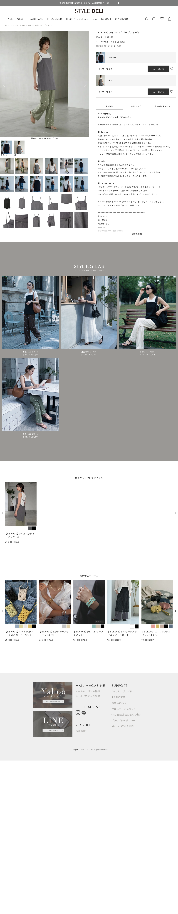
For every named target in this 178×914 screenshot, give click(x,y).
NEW (20, 19)
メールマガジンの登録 (88, 691)
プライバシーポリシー (123, 720)
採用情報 (81, 730)
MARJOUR (121, 19)
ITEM (70, 19)
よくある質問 (118, 697)
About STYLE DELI (123, 726)
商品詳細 (109, 106)
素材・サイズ (136, 106)
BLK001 (106, 19)
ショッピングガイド (121, 691)
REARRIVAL (35, 19)
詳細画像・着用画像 (162, 106)
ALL (10, 19)
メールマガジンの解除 (88, 695)
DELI (87, 19)
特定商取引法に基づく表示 (126, 714)
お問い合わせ (119, 703)
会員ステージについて (123, 708)
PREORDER (54, 19)
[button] (85, 84)
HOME (7, 25)
